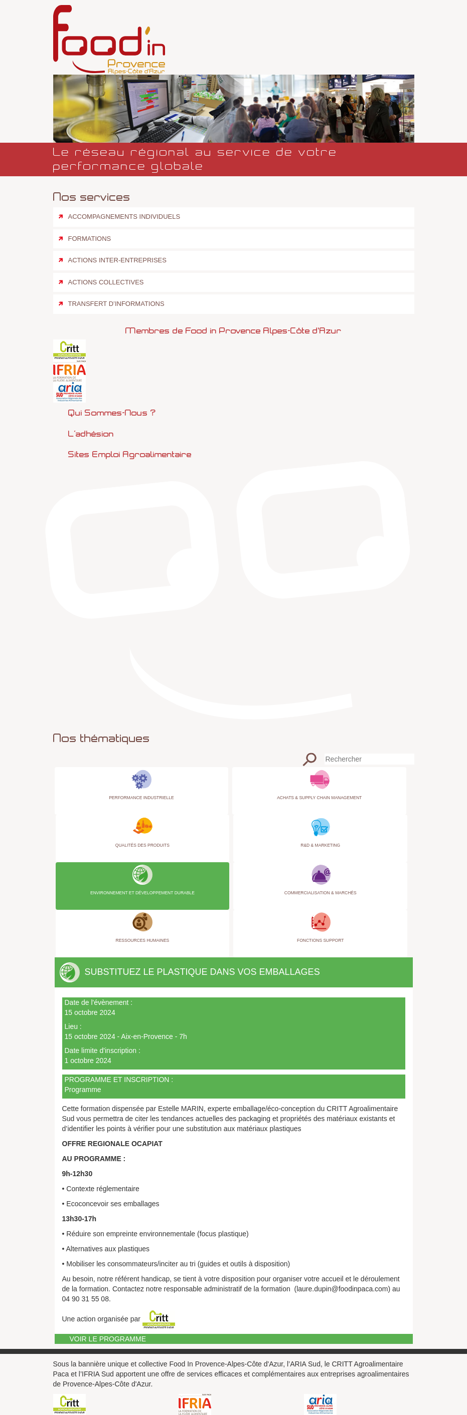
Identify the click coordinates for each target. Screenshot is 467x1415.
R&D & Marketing (320, 845)
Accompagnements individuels (124, 216)
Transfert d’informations (116, 303)
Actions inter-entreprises (117, 260)
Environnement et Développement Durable (142, 892)
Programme (83, 1090)
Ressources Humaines (143, 940)
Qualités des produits (142, 845)
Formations (89, 238)
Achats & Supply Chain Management (319, 797)
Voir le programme (108, 1339)
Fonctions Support (320, 940)
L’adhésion (91, 433)
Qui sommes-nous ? (111, 412)
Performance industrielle (141, 797)
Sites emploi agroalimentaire (130, 454)
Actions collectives (106, 282)
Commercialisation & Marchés (320, 892)
